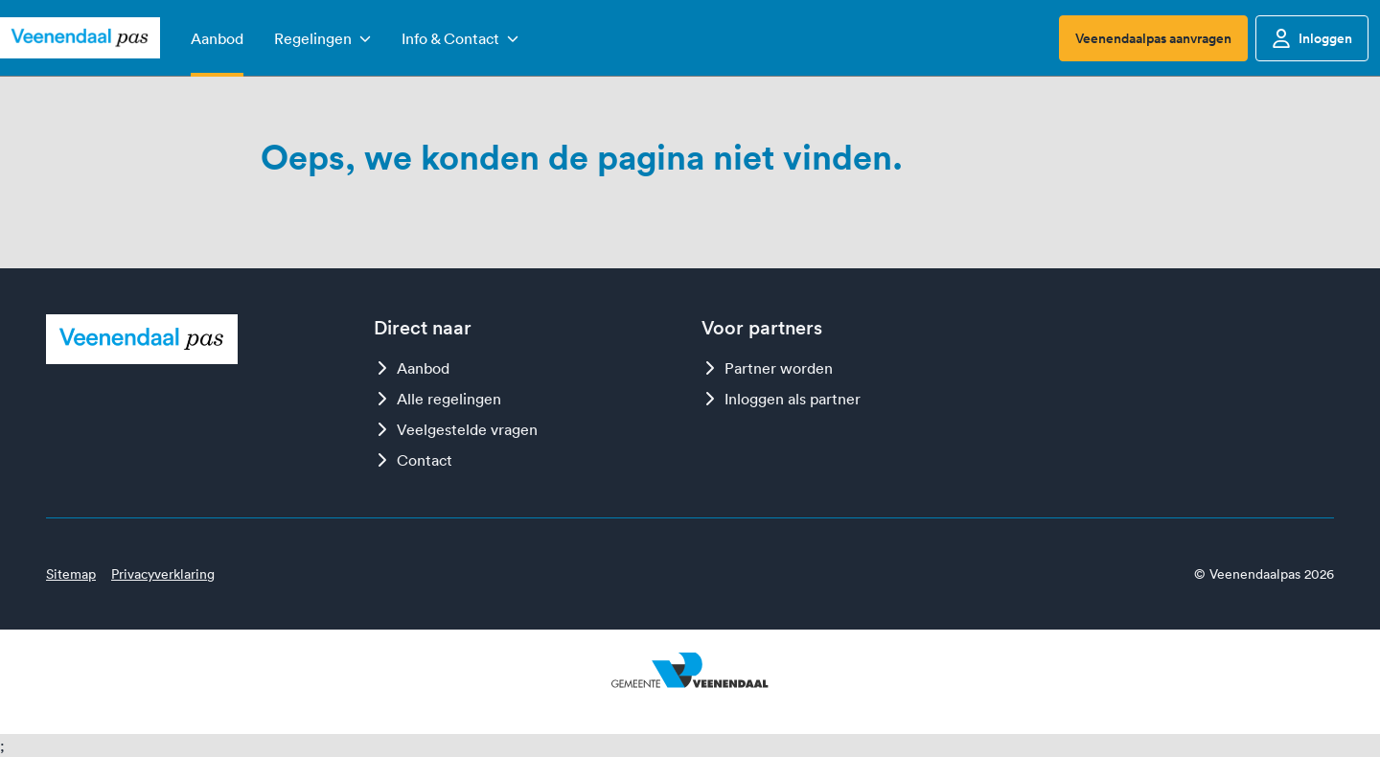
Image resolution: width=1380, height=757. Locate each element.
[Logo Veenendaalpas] (80, 38)
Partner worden (767, 368)
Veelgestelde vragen (456, 429)
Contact (413, 460)
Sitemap (71, 574)
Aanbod (411, 368)
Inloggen (1312, 38)
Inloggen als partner (781, 398)
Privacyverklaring (163, 574)
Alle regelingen (437, 398)
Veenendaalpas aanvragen (1153, 38)
